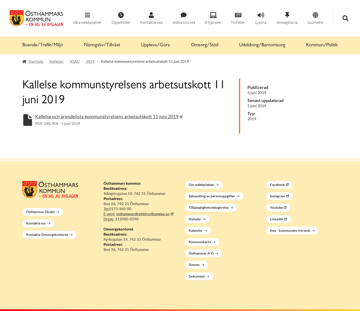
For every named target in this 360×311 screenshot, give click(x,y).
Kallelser (56, 61)
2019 (90, 61)
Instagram (277, 196)
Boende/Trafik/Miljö (42, 45)
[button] (87, 18)
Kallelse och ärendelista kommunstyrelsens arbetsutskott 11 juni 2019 (107, 116)
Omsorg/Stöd (204, 45)
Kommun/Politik (322, 45)
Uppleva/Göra (155, 45)
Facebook (277, 185)
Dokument (197, 276)
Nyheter (195, 219)
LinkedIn (276, 219)
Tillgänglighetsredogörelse (209, 207)
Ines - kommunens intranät (290, 230)
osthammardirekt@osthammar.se (143, 214)
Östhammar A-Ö (201, 253)
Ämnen (194, 265)
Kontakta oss (36, 223)
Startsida (35, 61)
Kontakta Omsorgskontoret (47, 234)
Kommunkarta (200, 242)
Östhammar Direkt (40, 212)
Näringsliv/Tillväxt (102, 45)
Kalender (196, 230)
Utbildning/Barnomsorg (262, 45)
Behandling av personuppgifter (212, 196)
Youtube (276, 207)
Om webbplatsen (201, 185)
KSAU (75, 61)
